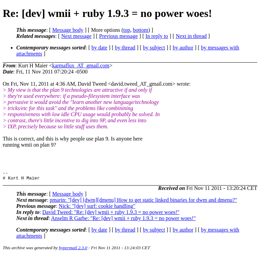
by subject (154, 47)
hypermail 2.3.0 (73, 249)
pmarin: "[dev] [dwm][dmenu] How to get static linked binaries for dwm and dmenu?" (143, 202)
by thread (125, 47)
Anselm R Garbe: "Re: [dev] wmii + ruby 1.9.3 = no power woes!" (123, 220)
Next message (76, 36)
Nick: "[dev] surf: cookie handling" (97, 208)
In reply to (157, 36)
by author (183, 47)
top (126, 30)
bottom (140, 30)
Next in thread (191, 36)
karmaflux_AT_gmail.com (80, 65)
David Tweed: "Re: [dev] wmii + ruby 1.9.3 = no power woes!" (110, 214)
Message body (67, 30)
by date (99, 47)
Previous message (118, 36)
